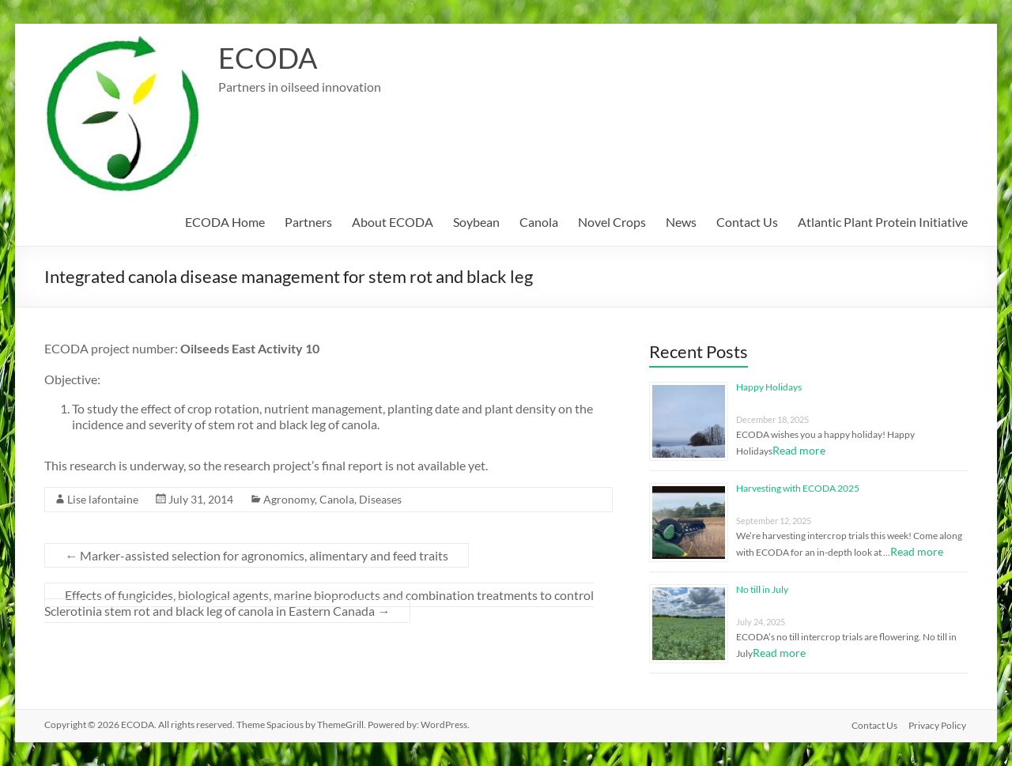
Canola (538, 221)
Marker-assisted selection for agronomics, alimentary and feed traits (256, 555)
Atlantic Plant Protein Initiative (883, 221)
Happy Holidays (769, 387)
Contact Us (747, 221)
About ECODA (392, 221)
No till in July (762, 589)
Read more (798, 450)
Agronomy (289, 499)
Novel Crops (612, 221)
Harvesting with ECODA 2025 (797, 488)
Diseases (380, 499)
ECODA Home (225, 221)
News (681, 221)
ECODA (267, 57)
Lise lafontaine (102, 499)
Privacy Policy (939, 724)
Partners (308, 221)
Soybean (476, 221)
